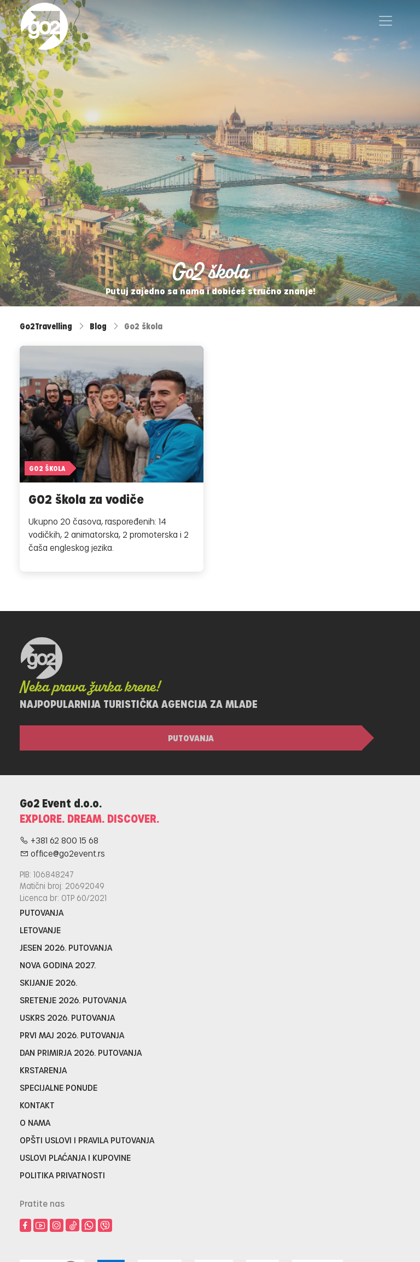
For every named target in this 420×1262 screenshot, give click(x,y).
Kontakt (37, 1105)
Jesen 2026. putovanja (66, 947)
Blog (98, 326)
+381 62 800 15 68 (59, 840)
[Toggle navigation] (385, 20)
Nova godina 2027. (58, 964)
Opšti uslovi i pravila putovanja (87, 1140)
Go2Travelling (46, 326)
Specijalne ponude (58, 1087)
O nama (35, 1122)
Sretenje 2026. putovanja (73, 1000)
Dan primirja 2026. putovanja (81, 1052)
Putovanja (191, 737)
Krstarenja (43, 1070)
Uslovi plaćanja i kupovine (75, 1157)
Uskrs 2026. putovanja (67, 1017)
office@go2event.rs (62, 853)
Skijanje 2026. (48, 982)
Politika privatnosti (62, 1175)
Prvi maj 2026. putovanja (72, 1035)
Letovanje (40, 929)
